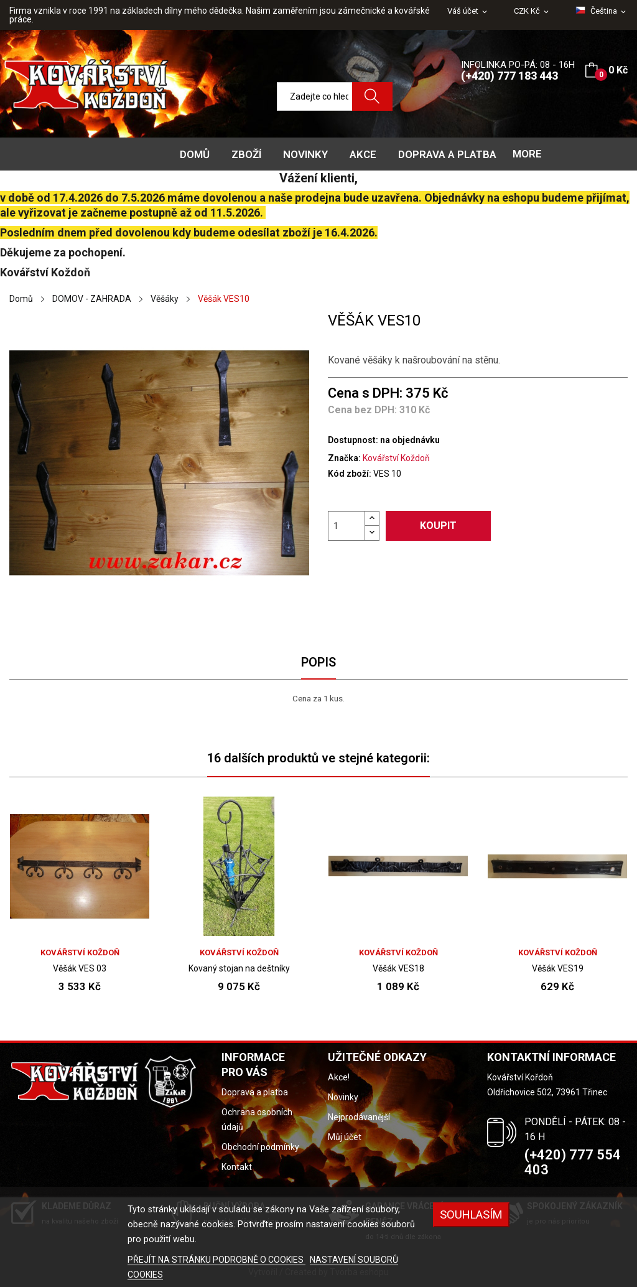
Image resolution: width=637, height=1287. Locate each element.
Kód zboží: (349, 474)
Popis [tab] (318, 662)
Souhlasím (471, 1214)
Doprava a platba (254, 1092)
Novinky (343, 1097)
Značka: (344, 458)
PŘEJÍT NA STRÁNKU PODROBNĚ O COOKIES (216, 1260)
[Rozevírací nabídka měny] (532, 11)
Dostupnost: (353, 440)
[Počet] (346, 526)
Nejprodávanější (359, 1117)
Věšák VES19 (558, 968)
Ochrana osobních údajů (256, 1119)
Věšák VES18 (398, 968)
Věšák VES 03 (79, 968)
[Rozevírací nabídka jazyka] (601, 11)
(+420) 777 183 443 (509, 75)
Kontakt (236, 1167)
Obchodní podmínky (260, 1147)
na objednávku (410, 440)
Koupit (438, 525)
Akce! (339, 1077)
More (527, 153)
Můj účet (344, 1137)
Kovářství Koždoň (396, 458)
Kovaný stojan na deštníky (239, 968)
